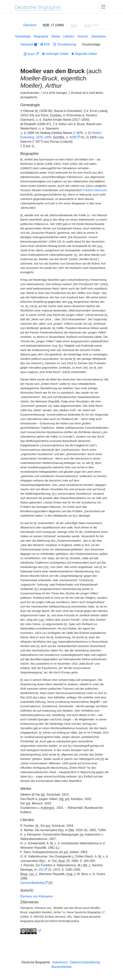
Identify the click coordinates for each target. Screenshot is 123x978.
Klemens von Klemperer (36, 896)
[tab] (53, 25)
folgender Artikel (84, 53)
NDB (73, 137)
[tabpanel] (61, 485)
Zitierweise (98, 36)
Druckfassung (64, 44)
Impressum (60, 962)
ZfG (41, 869)
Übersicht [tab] (29, 25)
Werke (55, 36)
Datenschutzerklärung (85, 962)
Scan (29, 54)
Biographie (41, 36)
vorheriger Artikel (55, 53)
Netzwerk (28, 44)
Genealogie (23, 36)
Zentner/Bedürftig (32, 882)
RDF (45, 44)
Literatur (68, 36)
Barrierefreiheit (61, 966)
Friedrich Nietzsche (95, 190)
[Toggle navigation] (103, 7)
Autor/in (82, 36)
